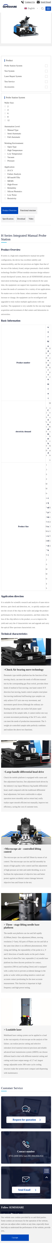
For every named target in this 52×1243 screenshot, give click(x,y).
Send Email (46, 2)
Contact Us (30, 2)
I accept (15, 1238)
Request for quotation (24, 1119)
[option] (26, 27)
